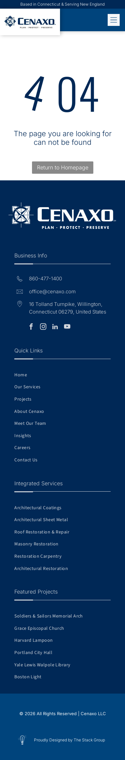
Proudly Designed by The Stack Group (69, 739)
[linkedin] (55, 327)
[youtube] (67, 327)
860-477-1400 (45, 278)
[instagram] (43, 327)
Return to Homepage (62, 167)
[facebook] (31, 327)
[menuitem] (62, 375)
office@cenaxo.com (52, 291)
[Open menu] (114, 20)
